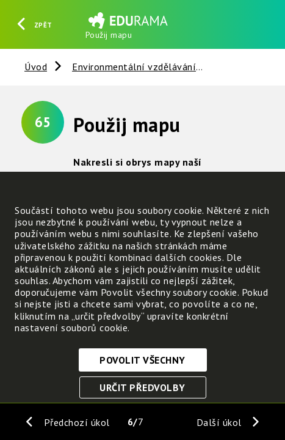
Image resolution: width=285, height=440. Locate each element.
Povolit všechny (142, 360)
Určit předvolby (142, 387)
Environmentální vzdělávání (134, 67)
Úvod (35, 67)
